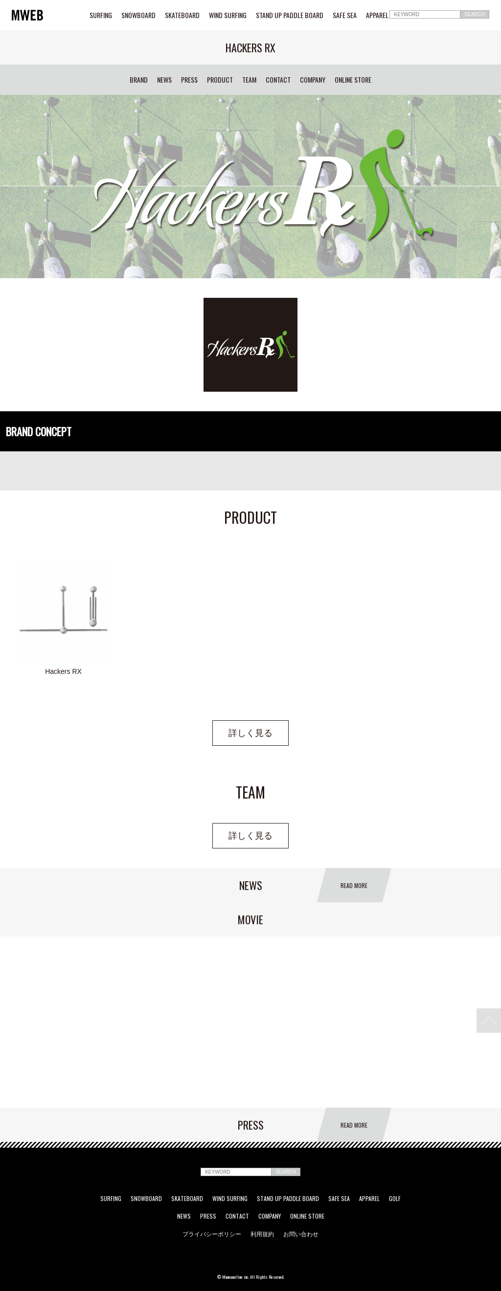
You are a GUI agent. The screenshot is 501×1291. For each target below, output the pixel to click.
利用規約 (262, 1234)
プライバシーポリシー (211, 1234)
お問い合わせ (301, 1234)
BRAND (139, 79)
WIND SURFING (228, 15)
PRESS (189, 79)
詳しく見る (250, 733)
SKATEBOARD (182, 15)
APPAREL (377, 15)
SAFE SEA (345, 15)
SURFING (101, 15)
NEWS (164, 79)
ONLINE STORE (353, 79)
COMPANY (312, 79)
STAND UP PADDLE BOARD (289, 15)
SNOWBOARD (138, 15)
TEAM (249, 79)
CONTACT (278, 79)
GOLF (395, 1199)
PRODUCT (220, 79)
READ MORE (354, 885)
